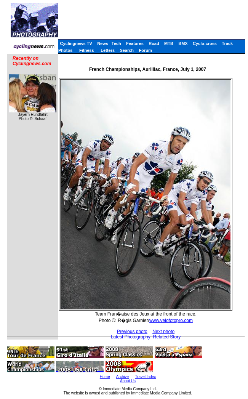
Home (105, 377)
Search (127, 50)
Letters (108, 50)
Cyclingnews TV (76, 43)
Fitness (86, 50)
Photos (65, 50)
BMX (182, 43)
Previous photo (132, 331)
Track (227, 43)
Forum (145, 50)
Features (135, 43)
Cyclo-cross (205, 43)
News (102, 43)
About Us (128, 381)
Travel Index (145, 377)
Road (154, 43)
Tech (116, 43)
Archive (122, 377)
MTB (168, 43)
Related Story (167, 337)
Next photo (163, 331)
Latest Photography (130, 337)
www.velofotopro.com (171, 320)
